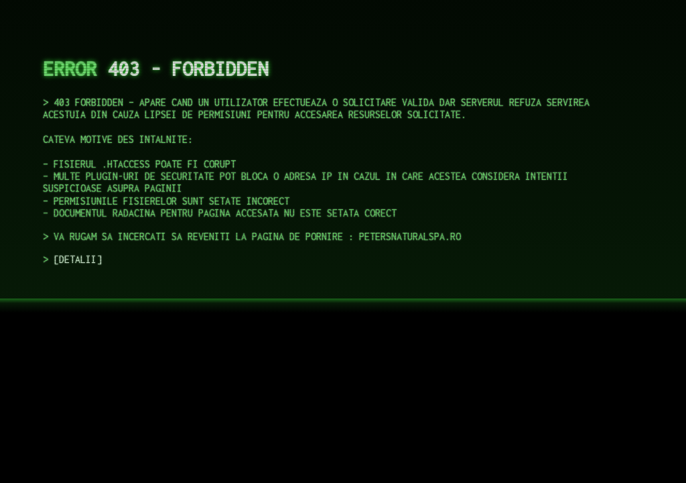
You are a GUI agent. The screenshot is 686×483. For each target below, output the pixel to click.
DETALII (77, 259)
